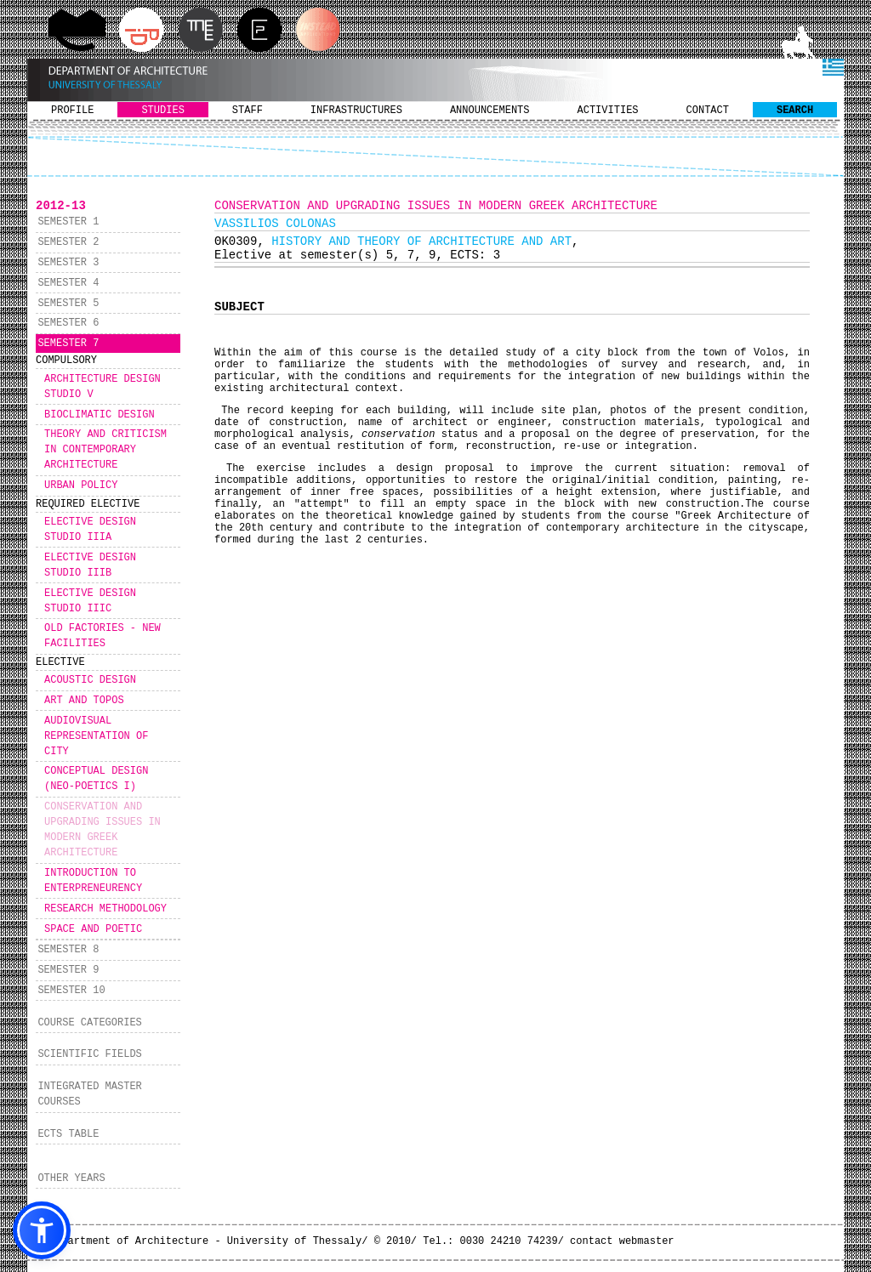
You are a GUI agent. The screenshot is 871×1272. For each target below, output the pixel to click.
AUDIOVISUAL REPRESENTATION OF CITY (96, 736)
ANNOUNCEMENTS (490, 110)
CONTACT (707, 110)
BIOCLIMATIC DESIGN (99, 415)
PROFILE (72, 110)
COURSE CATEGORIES (89, 1023)
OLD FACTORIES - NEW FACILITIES (102, 636)
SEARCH (795, 110)
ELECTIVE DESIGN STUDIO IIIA (90, 529)
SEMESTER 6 (68, 323)
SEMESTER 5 (68, 303)
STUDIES (162, 110)
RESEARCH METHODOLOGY (105, 909)
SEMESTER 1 (68, 222)
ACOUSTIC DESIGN (90, 680)
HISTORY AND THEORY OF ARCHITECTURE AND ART (421, 241)
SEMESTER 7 (68, 343)
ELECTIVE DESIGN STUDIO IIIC (90, 601)
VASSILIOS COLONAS (275, 223)
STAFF (247, 110)
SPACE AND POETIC (93, 929)
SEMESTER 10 (71, 991)
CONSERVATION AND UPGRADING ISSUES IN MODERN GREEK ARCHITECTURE (102, 830)
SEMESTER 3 (68, 263)
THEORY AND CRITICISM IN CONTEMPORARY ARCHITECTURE (105, 450)
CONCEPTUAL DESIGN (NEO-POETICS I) (96, 778)
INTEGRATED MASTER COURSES (89, 1094)
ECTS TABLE (68, 1134)
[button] (41, 1230)
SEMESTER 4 (68, 283)
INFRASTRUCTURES (356, 110)
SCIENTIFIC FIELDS (89, 1054)
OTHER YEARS (71, 1178)
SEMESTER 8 (68, 950)
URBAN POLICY (80, 485)
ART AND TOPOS (84, 701)
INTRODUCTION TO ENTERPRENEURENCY (93, 880)
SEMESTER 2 (68, 242)
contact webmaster (622, 1241)
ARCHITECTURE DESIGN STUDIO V (102, 386)
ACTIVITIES (608, 110)
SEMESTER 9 (68, 970)
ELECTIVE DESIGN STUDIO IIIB (90, 565)
